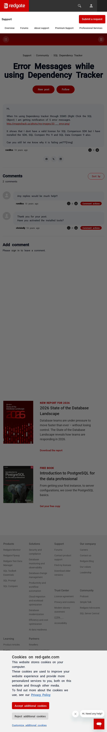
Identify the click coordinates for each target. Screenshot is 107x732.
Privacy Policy (41, 694)
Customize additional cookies (29, 725)
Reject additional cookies (30, 716)
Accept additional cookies (31, 705)
